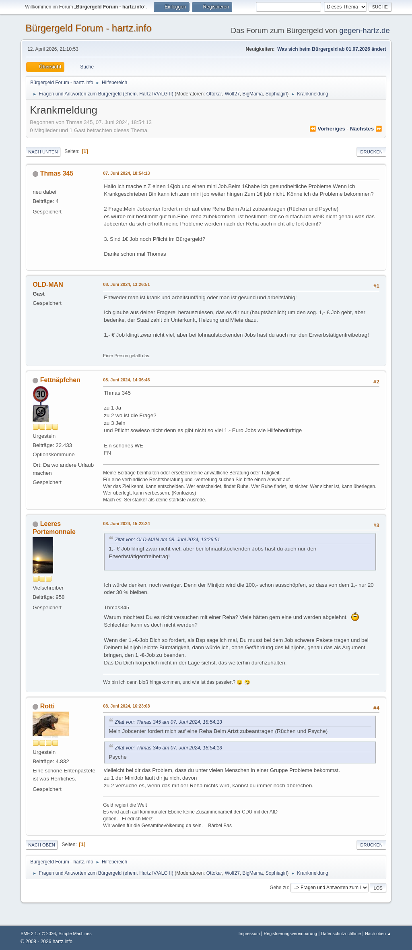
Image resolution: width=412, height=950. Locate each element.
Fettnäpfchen (60, 380)
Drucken (371, 151)
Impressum (250, 933)
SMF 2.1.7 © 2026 (38, 933)
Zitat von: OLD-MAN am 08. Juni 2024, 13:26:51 (167, 539)
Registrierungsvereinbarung (290, 933)
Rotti (47, 706)
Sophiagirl (276, 94)
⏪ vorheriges (327, 129)
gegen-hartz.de (364, 30)
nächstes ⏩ (366, 129)
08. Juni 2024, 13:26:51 (126, 284)
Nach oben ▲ (378, 933)
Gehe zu (279, 887)
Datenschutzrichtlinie (341, 933)
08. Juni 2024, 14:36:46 (126, 379)
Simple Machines (75, 933)
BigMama (253, 94)
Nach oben (41, 844)
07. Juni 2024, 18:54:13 (126, 173)
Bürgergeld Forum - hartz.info (88, 28)
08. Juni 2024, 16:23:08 (126, 706)
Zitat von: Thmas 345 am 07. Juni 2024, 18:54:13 (168, 722)
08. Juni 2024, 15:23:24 (126, 523)
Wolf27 (232, 94)
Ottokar (214, 94)
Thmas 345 (57, 173)
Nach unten (43, 151)
